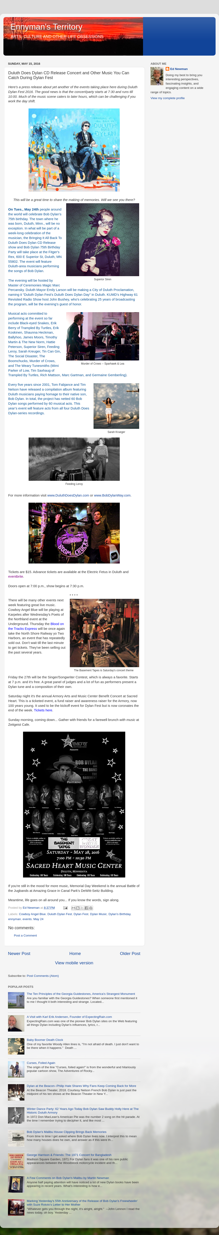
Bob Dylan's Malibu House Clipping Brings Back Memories (66, 1132)
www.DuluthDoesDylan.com (68, 495)
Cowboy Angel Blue (32, 914)
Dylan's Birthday (119, 914)
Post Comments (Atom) (43, 976)
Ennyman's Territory (46, 26)
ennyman (14, 919)
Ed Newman (179, 69)
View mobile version (74, 962)
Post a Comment (25, 935)
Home (75, 953)
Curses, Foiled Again (41, 1063)
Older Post (130, 953)
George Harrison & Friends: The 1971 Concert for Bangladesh (69, 1155)
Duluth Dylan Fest (59, 914)
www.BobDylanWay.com (112, 495)
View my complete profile (168, 98)
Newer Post (19, 953)
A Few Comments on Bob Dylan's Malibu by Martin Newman (68, 1178)
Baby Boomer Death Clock (45, 1040)
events (27, 919)
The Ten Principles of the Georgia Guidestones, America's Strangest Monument (81, 994)
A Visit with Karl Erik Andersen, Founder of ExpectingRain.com (69, 1017)
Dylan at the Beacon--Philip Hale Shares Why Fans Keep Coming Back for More (81, 1086)
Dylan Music (98, 914)
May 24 (38, 919)
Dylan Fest (81, 914)
